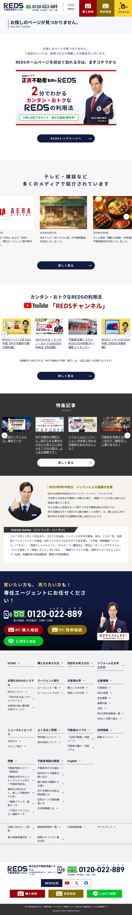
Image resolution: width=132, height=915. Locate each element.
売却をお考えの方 (78, 663)
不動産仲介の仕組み (48, 768)
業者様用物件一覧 (47, 827)
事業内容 (102, 703)
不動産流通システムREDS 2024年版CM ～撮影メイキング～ (115, 343)
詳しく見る (66, 265)
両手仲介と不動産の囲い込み (48, 774)
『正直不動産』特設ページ (78, 738)
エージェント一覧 (47, 687)
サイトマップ (104, 827)
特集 (10, 761)
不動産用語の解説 (48, 761)
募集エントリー (105, 737)
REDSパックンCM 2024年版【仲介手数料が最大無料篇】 (49, 343)
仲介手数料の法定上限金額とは (48, 792)
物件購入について (47, 737)
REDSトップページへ (66, 138)
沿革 (99, 708)
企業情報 (102, 680)
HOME (12, 663)
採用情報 (102, 730)
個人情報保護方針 (17, 837)
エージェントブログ (48, 693)
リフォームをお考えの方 (108, 665)
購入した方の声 (75, 687)
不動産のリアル (76, 730)
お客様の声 (74, 680)
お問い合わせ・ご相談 (18, 828)
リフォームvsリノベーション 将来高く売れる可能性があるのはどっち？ (115, 442)
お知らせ (12, 741)
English (72, 761)
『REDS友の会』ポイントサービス (19, 698)
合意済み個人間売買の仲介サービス (18, 707)
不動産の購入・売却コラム (78, 747)
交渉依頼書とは (45, 808)
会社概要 (102, 698)
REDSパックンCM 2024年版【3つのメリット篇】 (16, 343)
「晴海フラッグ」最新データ (16, 439)
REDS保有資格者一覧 (108, 713)
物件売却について (47, 742)
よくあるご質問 (47, 730)
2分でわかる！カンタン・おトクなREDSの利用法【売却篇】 (81, 343)
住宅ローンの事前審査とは (48, 801)
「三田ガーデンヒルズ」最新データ (47, 439)
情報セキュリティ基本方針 (48, 839)
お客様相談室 (74, 827)
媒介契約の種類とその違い (48, 783)
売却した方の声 (75, 693)
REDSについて (15, 691)
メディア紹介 (15, 746)
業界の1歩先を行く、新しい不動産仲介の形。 (18, 792)
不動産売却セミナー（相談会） (18, 769)
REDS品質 (102, 693)
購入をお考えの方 (48, 663)
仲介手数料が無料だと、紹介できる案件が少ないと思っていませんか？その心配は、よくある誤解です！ (82, 444)
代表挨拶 (102, 687)
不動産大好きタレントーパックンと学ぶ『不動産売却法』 (18, 780)
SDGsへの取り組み (107, 718)
